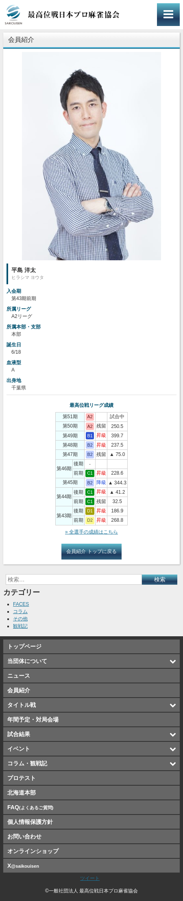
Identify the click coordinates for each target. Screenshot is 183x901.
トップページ (24, 646)
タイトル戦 (21, 705)
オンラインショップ (33, 851)
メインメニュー (168, 14)
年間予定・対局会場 (33, 719)
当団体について (27, 661)
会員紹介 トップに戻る (91, 551)
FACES (21, 604)
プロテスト (21, 778)
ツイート (90, 878)
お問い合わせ (24, 836)
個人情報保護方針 (30, 822)
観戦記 (20, 626)
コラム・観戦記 (27, 763)
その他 (20, 619)
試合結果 (18, 734)
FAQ (30, 807)
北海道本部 (21, 792)
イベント (18, 748)
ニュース (18, 675)
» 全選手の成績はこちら (91, 532)
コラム (20, 611)
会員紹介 (18, 690)
